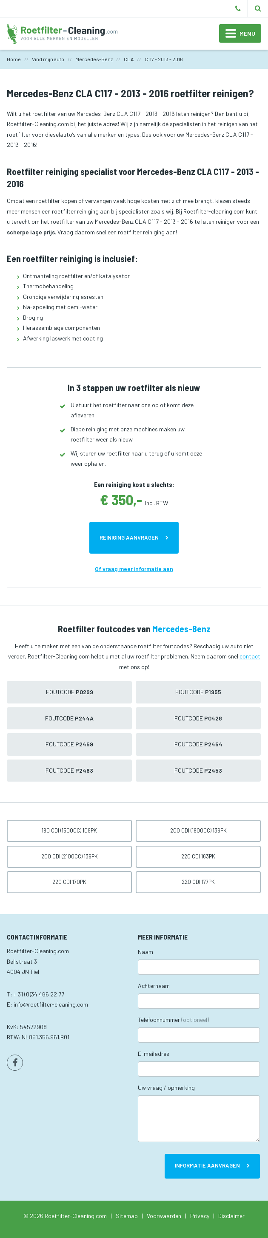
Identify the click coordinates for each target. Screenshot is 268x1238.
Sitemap (127, 1215)
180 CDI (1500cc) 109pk (69, 830)
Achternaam (154, 985)
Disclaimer (231, 1215)
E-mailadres (153, 1053)
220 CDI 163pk (198, 856)
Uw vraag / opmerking (166, 1087)
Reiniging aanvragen (129, 537)
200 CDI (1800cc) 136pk (198, 830)
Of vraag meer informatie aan (134, 568)
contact (249, 656)
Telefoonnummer (173, 1019)
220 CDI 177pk (198, 881)
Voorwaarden (164, 1215)
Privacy (199, 1215)
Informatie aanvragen (207, 1165)
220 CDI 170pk (69, 881)
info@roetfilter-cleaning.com (51, 1004)
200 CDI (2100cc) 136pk (69, 856)
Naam (145, 951)
